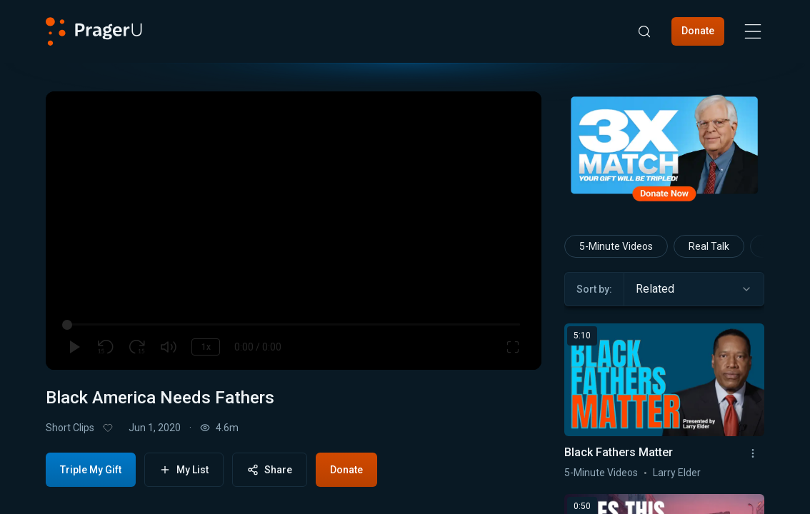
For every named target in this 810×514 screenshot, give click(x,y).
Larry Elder (677, 472)
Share (269, 470)
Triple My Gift (90, 469)
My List (184, 470)
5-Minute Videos (616, 246)
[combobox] (694, 289)
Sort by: (594, 289)
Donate (697, 30)
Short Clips (70, 427)
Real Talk (709, 246)
